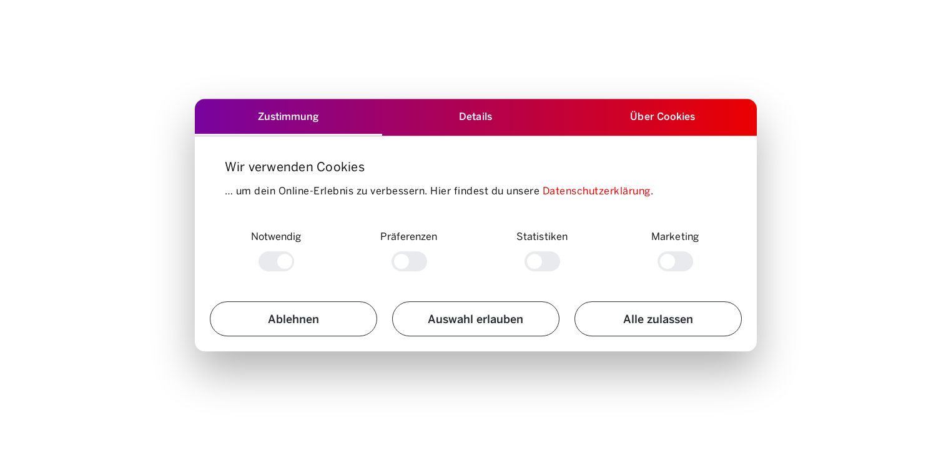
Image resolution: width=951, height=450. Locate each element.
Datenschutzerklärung (597, 190)
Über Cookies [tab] (662, 115)
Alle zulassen (658, 318)
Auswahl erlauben (475, 318)
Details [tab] (475, 115)
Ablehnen (293, 318)
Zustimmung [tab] (288, 115)
